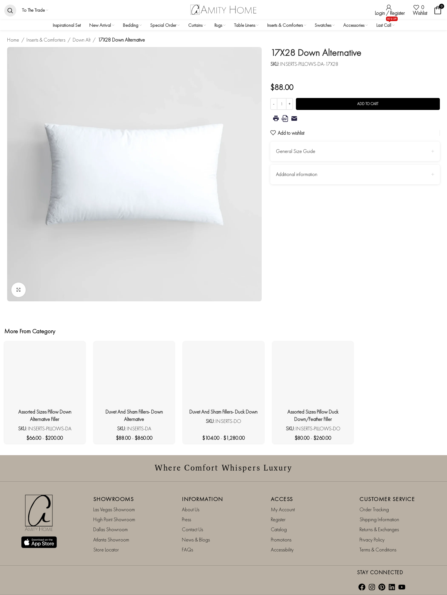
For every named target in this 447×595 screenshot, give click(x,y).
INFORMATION (202, 498)
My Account (283, 509)
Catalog (279, 529)
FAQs (187, 549)
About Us (190, 509)
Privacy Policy (372, 539)
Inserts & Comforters (46, 39)
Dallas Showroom (110, 529)
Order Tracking (374, 509)
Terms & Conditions (377, 549)
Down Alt (81, 39)
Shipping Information (379, 519)
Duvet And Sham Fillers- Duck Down (223, 411)
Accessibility (282, 549)
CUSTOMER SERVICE (387, 498)
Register (278, 519)
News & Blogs (196, 539)
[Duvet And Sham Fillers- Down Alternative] (134, 376)
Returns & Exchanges (379, 529)
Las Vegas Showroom (114, 509)
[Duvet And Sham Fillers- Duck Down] (223, 376)
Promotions (281, 539)
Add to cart (367, 103)
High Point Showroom (114, 519)
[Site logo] (223, 9)
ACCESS (282, 498)
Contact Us (192, 529)
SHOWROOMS (113, 498)
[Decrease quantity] (273, 104)
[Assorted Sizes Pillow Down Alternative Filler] (45, 376)
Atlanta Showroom (111, 539)
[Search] (10, 10)
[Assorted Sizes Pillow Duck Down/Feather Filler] (313, 376)
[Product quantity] (281, 104)
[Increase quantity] (289, 104)
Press (186, 519)
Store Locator (106, 549)
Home (13, 39)
